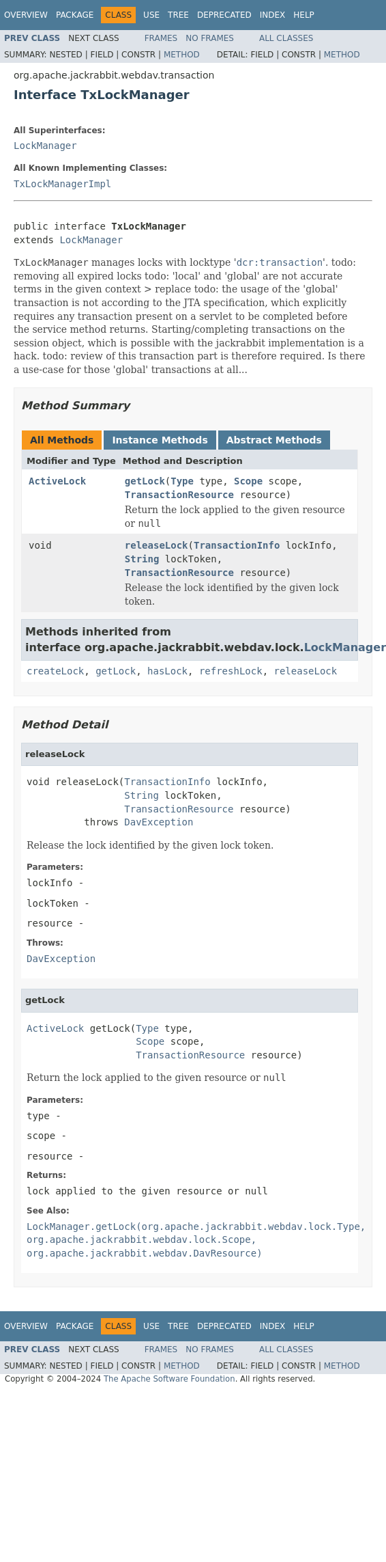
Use (151, 15)
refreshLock (231, 671)
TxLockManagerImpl (62, 183)
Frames (161, 38)
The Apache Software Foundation (169, 1379)
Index (273, 15)
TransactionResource (179, 494)
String (142, 558)
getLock (145, 481)
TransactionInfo (237, 545)
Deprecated (224, 15)
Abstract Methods (274, 440)
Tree (178, 15)
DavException (158, 822)
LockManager (45, 145)
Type (182, 481)
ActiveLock (57, 481)
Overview (26, 15)
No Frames (209, 38)
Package (74, 15)
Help (303, 15)
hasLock (167, 671)
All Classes (286, 38)
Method (182, 54)
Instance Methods (159, 440)
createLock (55, 671)
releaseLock (156, 545)
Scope (248, 481)
